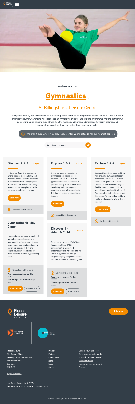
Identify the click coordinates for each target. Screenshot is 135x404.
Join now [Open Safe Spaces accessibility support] (118, 311)
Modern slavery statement (90, 364)
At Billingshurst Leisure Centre (67, 107)
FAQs (51, 364)
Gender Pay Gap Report (89, 351)
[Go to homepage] (8, 5)
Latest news (54, 357)
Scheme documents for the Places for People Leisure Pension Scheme (90, 357)
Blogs (51, 360)
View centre (31, 288)
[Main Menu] (17, 4)
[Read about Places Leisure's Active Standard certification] (19, 333)
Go (88, 144)
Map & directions (14, 373)
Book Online (15, 288)
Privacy (52, 351)
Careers (52, 367)
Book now (14, 197)
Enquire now (103, 209)
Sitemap (82, 367)
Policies (52, 354)
